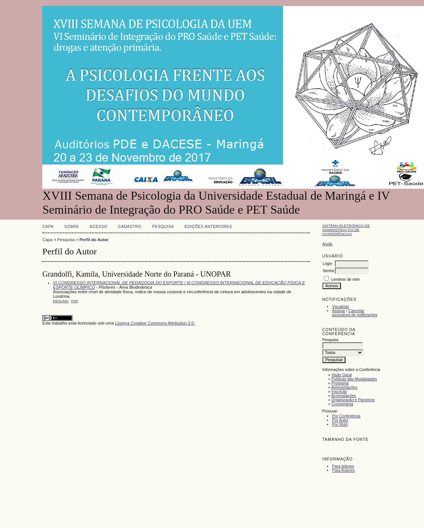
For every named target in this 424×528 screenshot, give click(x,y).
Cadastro (130, 227)
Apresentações (344, 387)
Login (327, 264)
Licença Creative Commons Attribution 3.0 (155, 323)
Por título (340, 424)
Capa (48, 227)
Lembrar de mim (345, 279)
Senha (328, 271)
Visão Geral (341, 375)
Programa (340, 383)
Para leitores (343, 466)
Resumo (61, 301)
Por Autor (340, 420)
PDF (74, 301)
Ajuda (327, 244)
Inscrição (339, 391)
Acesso (98, 227)
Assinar (338, 311)
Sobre (71, 227)
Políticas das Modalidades (354, 379)
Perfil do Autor (94, 239)
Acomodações (343, 396)
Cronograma (342, 404)
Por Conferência (346, 416)
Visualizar (340, 307)
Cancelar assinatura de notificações (354, 313)
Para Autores (343, 470)
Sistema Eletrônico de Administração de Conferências (346, 229)
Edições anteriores (208, 227)
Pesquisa (163, 227)
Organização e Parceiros (353, 400)
